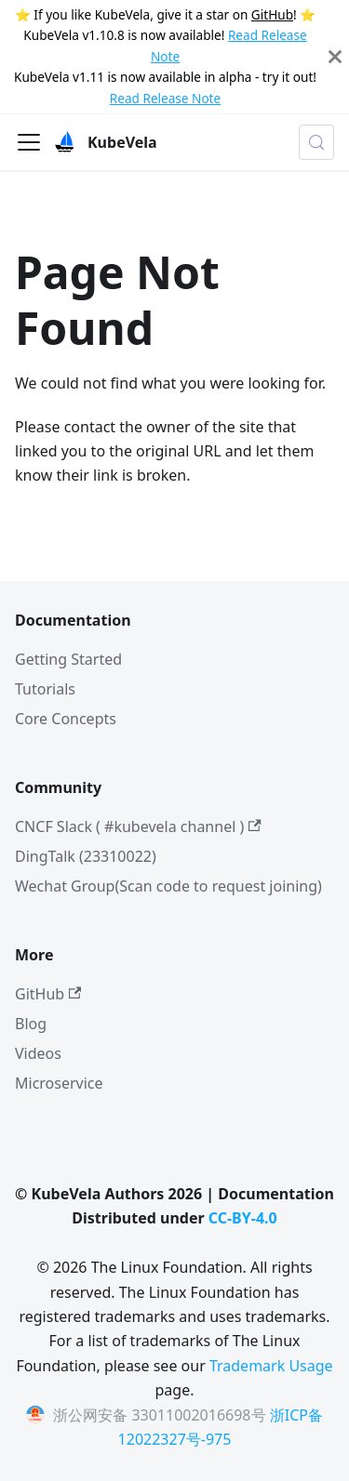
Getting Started (68, 659)
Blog (31, 1023)
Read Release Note (165, 98)
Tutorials (45, 689)
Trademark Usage (271, 1365)
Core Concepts (65, 718)
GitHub (272, 14)
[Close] (335, 56)
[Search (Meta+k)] (316, 142)
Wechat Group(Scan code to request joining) (168, 886)
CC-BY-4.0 (242, 1218)
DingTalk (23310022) (85, 856)
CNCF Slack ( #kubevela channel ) (138, 826)
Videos (38, 1053)
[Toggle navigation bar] (29, 142)
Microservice (59, 1083)
